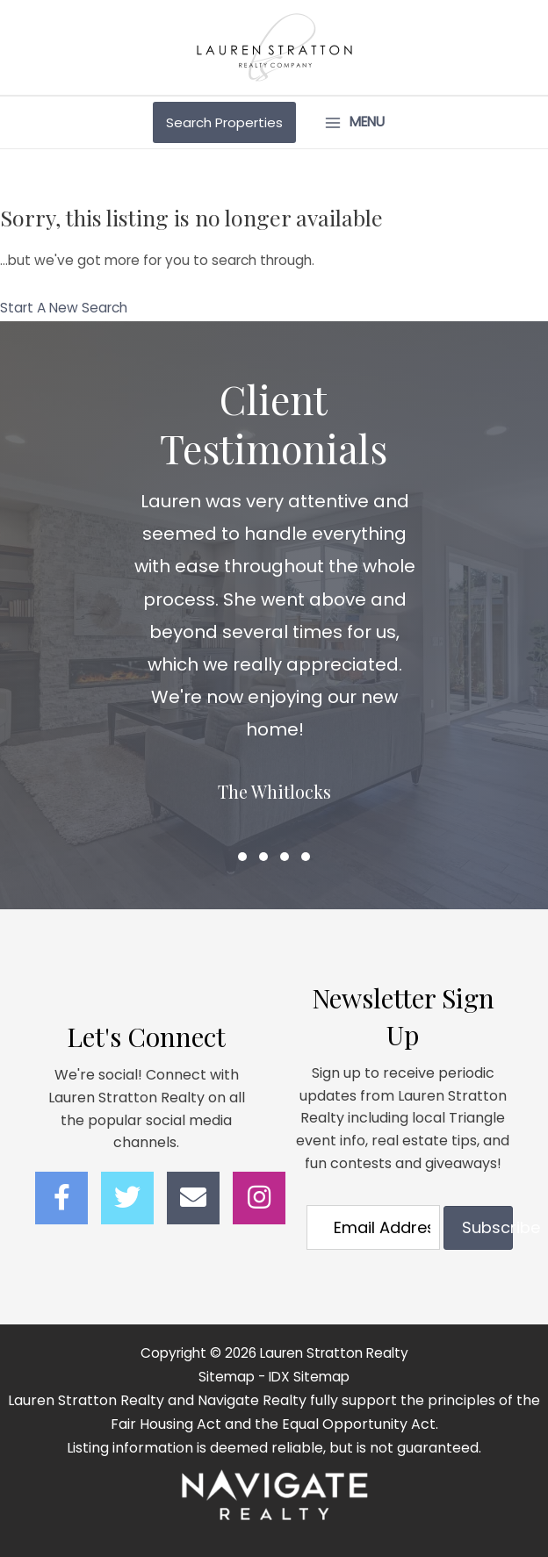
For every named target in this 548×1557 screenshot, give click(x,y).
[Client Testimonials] (274, 673)
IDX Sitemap (309, 1376)
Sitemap (226, 1376)
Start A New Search (63, 307)
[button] (242, 856)
